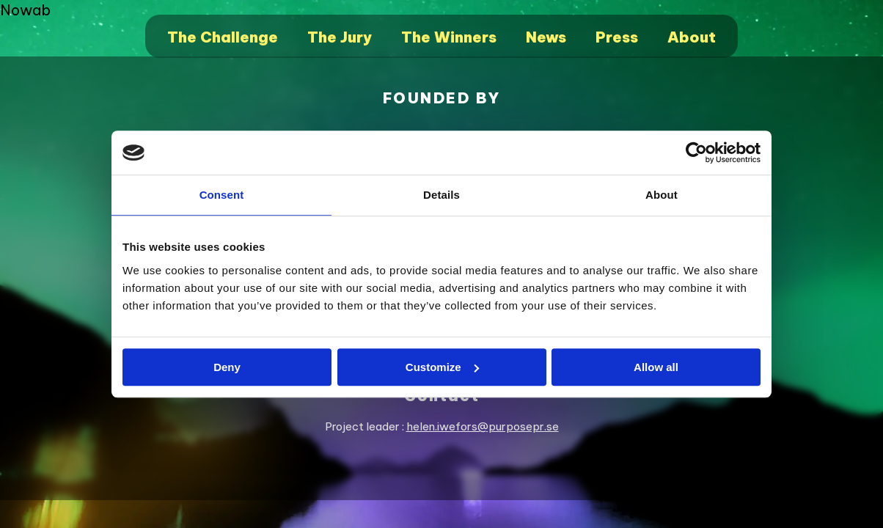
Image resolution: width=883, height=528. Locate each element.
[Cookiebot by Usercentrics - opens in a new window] (696, 153)
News (546, 37)
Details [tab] (441, 194)
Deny (227, 367)
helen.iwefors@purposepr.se (482, 426)
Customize (442, 367)
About (691, 37)
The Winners (449, 37)
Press (617, 37)
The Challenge (222, 37)
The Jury (339, 37)
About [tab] (661, 194)
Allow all (656, 367)
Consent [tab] (221, 194)
